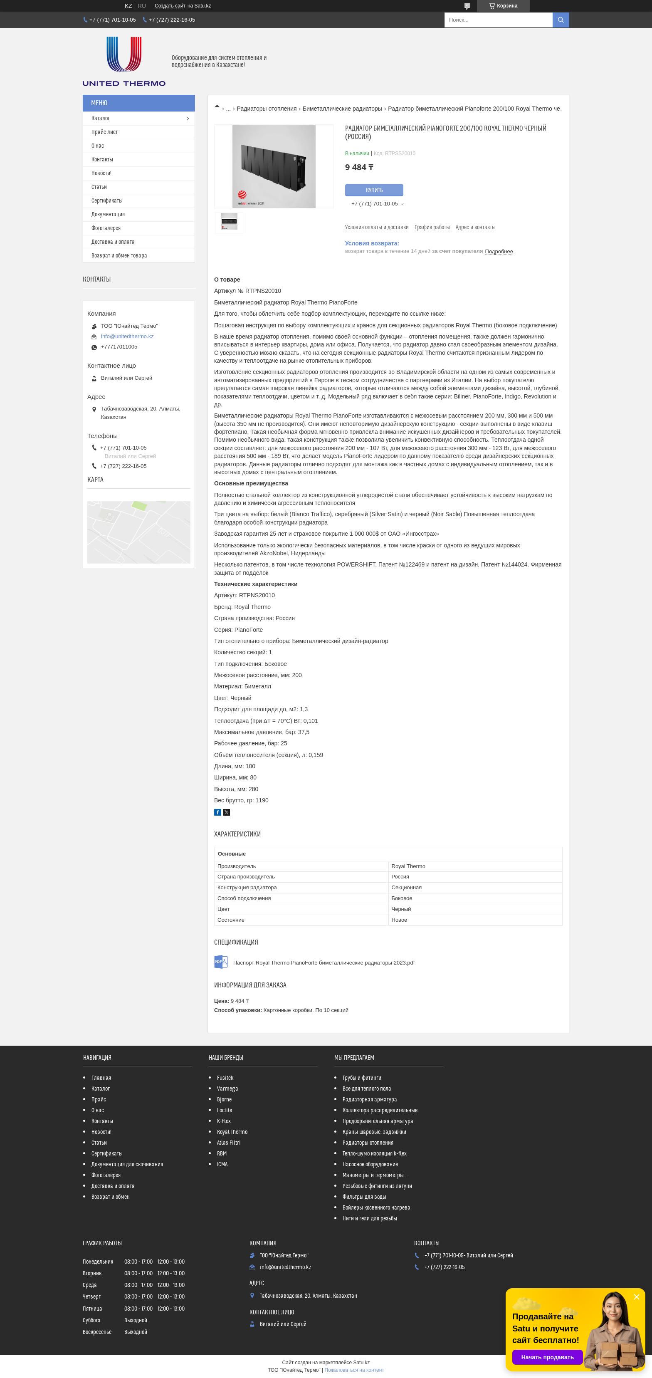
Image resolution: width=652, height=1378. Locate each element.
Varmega (227, 1089)
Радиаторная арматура (370, 1099)
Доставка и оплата (113, 242)
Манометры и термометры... (375, 1175)
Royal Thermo (232, 1132)
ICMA (222, 1164)
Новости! (101, 173)
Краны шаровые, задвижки (374, 1132)
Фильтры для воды (364, 1197)
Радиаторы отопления (267, 108)
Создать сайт (170, 6)
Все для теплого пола (367, 1089)
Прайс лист (104, 132)
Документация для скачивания (127, 1164)
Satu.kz (361, 1363)
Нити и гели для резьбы (370, 1218)
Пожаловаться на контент (354, 1370)
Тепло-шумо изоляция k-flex (375, 1153)
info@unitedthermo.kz (127, 336)
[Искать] (561, 19)
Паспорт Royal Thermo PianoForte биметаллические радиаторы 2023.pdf (324, 963)
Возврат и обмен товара (119, 255)
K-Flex (224, 1121)
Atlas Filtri (229, 1143)
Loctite (224, 1110)
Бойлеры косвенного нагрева (376, 1208)
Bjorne (224, 1099)
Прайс (98, 1099)
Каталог (100, 118)
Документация (108, 214)
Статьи (99, 187)
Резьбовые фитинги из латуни (377, 1186)
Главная (101, 1078)
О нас (97, 146)
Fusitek (225, 1078)
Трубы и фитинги (362, 1078)
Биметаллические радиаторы (342, 108)
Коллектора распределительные (380, 1110)
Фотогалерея (106, 228)
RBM (222, 1153)
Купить (374, 190)
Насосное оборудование (370, 1164)
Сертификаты (107, 201)
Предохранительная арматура (378, 1121)
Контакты (102, 159)
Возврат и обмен (110, 1197)
